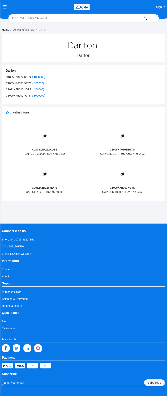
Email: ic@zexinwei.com (16, 253)
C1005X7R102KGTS (19, 95)
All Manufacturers (25, 29)
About (5, 276)
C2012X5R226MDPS (19, 89)
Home (7, 29)
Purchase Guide (11, 291)
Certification (9, 328)
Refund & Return (12, 305)
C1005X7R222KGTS (19, 77)
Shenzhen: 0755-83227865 (18, 239)
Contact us (8, 269)
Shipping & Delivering (15, 298)
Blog (4, 321)
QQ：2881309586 (13, 246)
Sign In (160, 6)
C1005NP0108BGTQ (19, 83)
